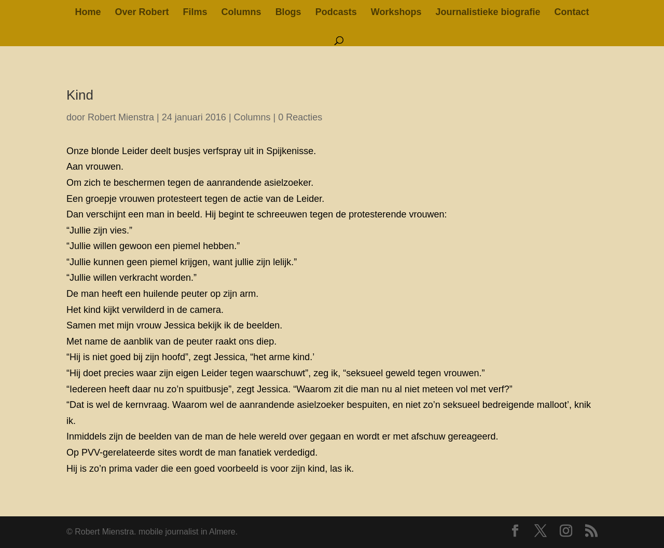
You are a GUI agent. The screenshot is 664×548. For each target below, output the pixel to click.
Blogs (288, 12)
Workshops (396, 12)
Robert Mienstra (121, 117)
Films (195, 12)
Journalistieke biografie (487, 12)
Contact (572, 12)
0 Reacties (300, 117)
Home (88, 12)
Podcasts (336, 12)
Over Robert (142, 12)
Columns (241, 12)
